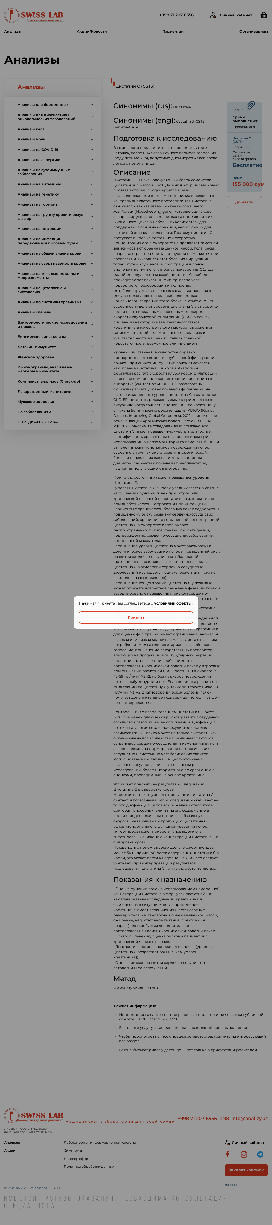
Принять (136, 617)
